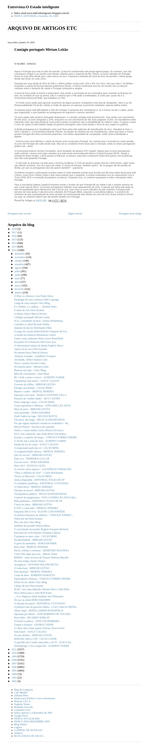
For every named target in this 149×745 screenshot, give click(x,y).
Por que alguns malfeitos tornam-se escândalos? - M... (42, 423)
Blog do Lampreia (23, 689)
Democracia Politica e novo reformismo (34, 698)
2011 (14, 649)
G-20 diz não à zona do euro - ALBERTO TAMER (40, 441)
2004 (14, 674)
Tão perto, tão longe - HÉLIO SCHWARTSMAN (39, 419)
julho (18, 271)
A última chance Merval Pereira (30, 313)
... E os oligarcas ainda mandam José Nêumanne (38, 596)
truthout (18, 733)
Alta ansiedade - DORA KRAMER (32, 412)
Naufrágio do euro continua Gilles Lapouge (36, 299)
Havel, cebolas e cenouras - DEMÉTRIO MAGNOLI (41, 550)
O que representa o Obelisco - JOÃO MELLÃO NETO (42, 405)
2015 (14, 239)
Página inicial (75, 213)
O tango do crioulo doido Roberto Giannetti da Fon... (41, 331)
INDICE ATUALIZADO (27, 718)
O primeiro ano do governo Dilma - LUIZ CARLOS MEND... (46, 607)
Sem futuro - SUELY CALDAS (30, 631)
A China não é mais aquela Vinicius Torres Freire (39, 628)
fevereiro (20, 289)
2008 (14, 660)
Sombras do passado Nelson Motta (32, 525)
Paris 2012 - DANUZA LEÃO (29, 465)
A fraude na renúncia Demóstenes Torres (35, 335)
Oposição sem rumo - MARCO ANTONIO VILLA (40, 395)
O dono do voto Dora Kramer (29, 310)
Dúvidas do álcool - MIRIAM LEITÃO (34, 490)
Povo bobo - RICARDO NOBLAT (32, 617)
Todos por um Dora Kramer (28, 518)
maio (18, 278)
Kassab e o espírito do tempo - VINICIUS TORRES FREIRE (45, 437)
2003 (14, 677)
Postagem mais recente (19, 213)
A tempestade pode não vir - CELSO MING (36, 448)
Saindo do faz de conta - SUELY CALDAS (36, 444)
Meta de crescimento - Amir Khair (31, 373)
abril (17, 282)
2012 (14, 250)
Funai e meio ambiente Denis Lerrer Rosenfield (38, 338)
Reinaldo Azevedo (23, 707)
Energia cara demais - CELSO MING (33, 388)
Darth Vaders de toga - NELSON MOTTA (35, 416)
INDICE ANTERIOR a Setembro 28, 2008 (36, 16)
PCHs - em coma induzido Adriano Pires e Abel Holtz (41, 589)
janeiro (18, 292)
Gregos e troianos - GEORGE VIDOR (33, 624)
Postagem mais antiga (130, 213)
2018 (14, 229)
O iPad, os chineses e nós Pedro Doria (33, 296)
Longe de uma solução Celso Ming (32, 303)
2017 (14, 232)
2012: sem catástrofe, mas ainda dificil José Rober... (40, 433)
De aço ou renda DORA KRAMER (32, 600)
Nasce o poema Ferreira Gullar (30, 363)
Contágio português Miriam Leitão (32, 317)
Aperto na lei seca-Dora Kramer (30, 349)
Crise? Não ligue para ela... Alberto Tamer (35, 554)
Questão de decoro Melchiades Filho (33, 327)
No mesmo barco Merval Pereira (31, 352)
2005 (14, 670)
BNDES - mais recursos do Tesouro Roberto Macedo (41, 557)
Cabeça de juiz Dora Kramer (28, 585)
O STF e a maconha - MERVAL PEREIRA (36, 508)
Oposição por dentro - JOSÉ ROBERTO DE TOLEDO (42, 614)
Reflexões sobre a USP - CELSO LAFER (35, 638)
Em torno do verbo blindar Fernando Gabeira (37, 532)
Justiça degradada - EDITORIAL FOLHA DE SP (39, 479)
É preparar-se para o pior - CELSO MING (35, 536)
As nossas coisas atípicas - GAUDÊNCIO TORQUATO (42, 469)
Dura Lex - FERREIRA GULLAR (31, 458)
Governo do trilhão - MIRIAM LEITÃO (34, 384)
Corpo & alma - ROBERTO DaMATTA (34, 575)
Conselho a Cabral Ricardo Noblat (31, 324)
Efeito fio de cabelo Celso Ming (30, 582)
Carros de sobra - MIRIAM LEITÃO (33, 504)
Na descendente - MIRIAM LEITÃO (33, 539)
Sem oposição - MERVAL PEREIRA (33, 571)
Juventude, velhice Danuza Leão (30, 359)
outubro (19, 260)
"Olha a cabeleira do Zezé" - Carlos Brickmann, (38, 472)
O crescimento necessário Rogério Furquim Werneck (41, 529)
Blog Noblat (20, 724)
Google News (21, 715)
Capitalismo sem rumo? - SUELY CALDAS (36, 380)
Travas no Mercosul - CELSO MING (33, 476)
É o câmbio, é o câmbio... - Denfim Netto (35, 306)
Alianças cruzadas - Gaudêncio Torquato (35, 356)
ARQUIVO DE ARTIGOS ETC (42, 28)
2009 (14, 656)
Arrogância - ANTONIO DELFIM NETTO (36, 564)
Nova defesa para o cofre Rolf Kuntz (33, 592)
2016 (14, 236)
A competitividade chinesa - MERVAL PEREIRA (39, 451)
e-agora (18, 727)
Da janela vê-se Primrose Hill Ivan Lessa (35, 342)
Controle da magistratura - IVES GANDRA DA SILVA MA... (45, 497)
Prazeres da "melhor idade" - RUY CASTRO (37, 398)
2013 (14, 246)
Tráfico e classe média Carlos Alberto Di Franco (39, 430)
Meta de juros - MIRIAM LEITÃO (32, 409)
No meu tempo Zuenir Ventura (29, 561)
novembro (20, 257)
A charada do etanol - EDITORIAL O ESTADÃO (39, 603)
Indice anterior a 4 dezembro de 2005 (33, 712)
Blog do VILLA (22, 701)
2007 (14, 663)
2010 (14, 653)
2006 (14, 667)
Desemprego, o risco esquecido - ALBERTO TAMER (41, 645)
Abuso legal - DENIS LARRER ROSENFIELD (38, 610)
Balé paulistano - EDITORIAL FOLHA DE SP (38, 501)
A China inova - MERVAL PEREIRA (33, 486)
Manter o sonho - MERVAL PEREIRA (34, 391)
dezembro (20, 253)
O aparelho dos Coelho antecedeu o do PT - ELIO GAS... (43, 642)
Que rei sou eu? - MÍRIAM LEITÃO (33, 455)
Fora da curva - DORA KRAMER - (32, 462)
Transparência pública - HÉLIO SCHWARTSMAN (40, 494)
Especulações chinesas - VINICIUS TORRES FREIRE (42, 578)
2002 (14, 681)
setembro (20, 264)
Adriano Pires (21, 695)
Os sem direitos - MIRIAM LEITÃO (33, 635)
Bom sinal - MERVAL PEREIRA (31, 547)
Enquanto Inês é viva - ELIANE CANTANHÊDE (39, 511)
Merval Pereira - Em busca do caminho (34, 426)
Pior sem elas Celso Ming (27, 522)
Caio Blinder (20, 692)
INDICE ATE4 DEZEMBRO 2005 (32, 721)
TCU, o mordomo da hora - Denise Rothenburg (38, 320)
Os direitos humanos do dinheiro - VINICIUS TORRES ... (44, 515)
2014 (14, 243)
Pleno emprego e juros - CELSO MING (34, 402)
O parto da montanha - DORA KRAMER (35, 543)
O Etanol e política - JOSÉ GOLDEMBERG (37, 621)
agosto (18, 267)
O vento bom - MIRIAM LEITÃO (31, 568)
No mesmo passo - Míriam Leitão (31, 366)
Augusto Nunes (22, 704)
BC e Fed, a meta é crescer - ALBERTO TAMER (39, 377)
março (18, 285)
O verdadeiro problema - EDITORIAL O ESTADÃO (41, 483)
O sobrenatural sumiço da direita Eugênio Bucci (38, 345)
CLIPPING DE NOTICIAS (28, 730)
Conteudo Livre (22, 710)
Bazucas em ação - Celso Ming (30, 370)
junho (18, 274)
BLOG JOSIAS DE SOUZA (28, 736)
